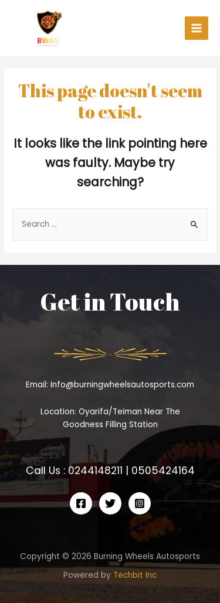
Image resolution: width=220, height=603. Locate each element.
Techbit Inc (135, 575)
